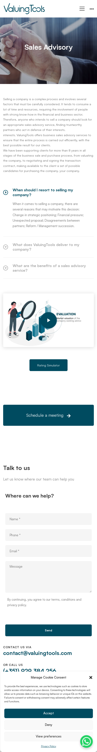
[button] (91, 677)
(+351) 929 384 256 (29, 671)
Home (31, 58)
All (44, 58)
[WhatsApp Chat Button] (86, 741)
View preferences (48, 736)
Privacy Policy (48, 746)
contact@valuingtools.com (37, 653)
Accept (48, 713)
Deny (48, 725)
